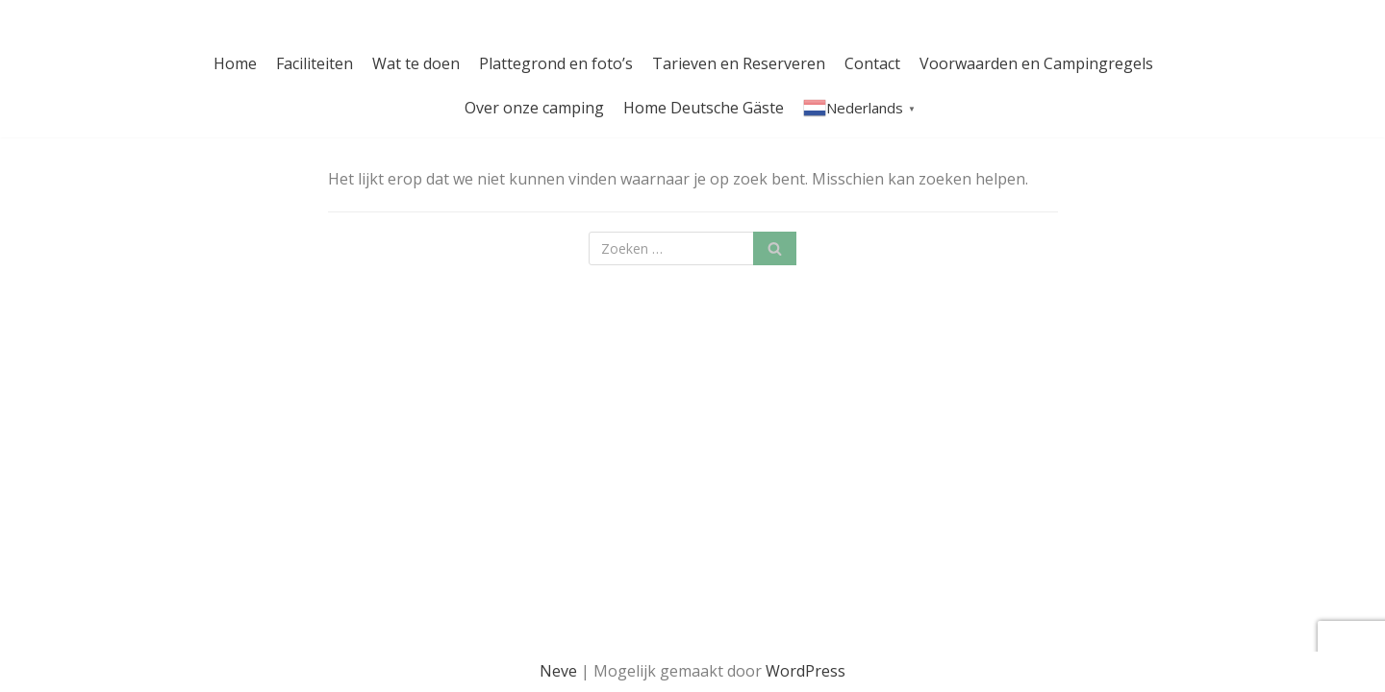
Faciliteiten (314, 63)
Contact (872, 63)
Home (235, 63)
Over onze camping (534, 107)
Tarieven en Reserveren (738, 63)
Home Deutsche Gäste (703, 107)
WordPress (805, 670)
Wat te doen (416, 63)
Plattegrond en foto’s (556, 63)
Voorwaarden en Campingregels (1036, 63)
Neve (558, 670)
